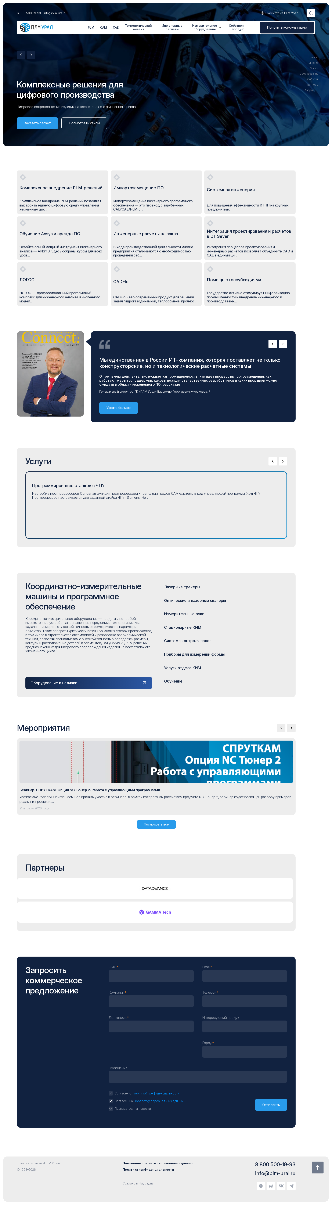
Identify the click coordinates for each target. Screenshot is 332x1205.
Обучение (173, 681)
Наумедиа (146, 1183)
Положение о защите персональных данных (158, 1163)
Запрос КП (311, 90)
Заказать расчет (37, 123)
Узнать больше (119, 408)
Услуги (314, 68)
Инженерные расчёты (172, 27)
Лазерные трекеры (182, 587)
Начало (314, 57)
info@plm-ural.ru (55, 13)
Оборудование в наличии (53, 683)
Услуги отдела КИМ (182, 668)
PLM (91, 27)
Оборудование (308, 73)
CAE (116, 27)
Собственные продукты (239, 27)
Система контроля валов (188, 641)
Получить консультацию (287, 27)
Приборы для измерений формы (194, 654)
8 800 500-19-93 (29, 13)
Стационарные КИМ (182, 627)
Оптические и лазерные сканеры (195, 600)
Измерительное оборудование (204, 27)
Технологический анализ (138, 27)
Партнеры (312, 84)
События (312, 79)
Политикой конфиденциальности (155, 1093)
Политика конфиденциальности (148, 1169)
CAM (103, 27)
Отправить (271, 1105)
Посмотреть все (156, 824)
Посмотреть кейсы (84, 123)
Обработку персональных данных (158, 1101)
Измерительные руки (184, 614)
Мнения (313, 62)
